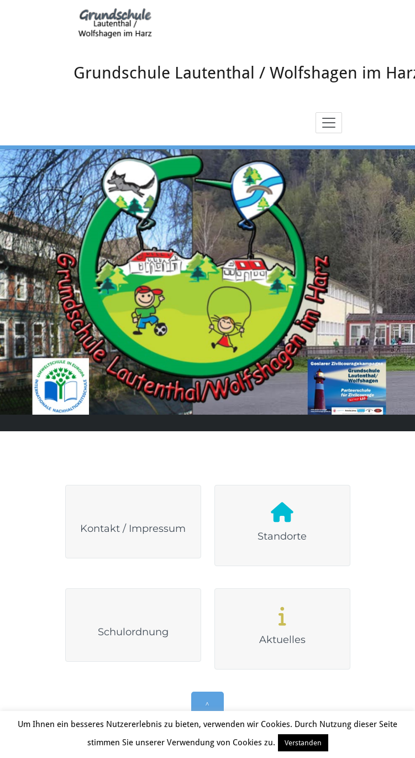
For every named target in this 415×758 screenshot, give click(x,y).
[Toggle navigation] (329, 122)
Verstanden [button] (303, 743)
